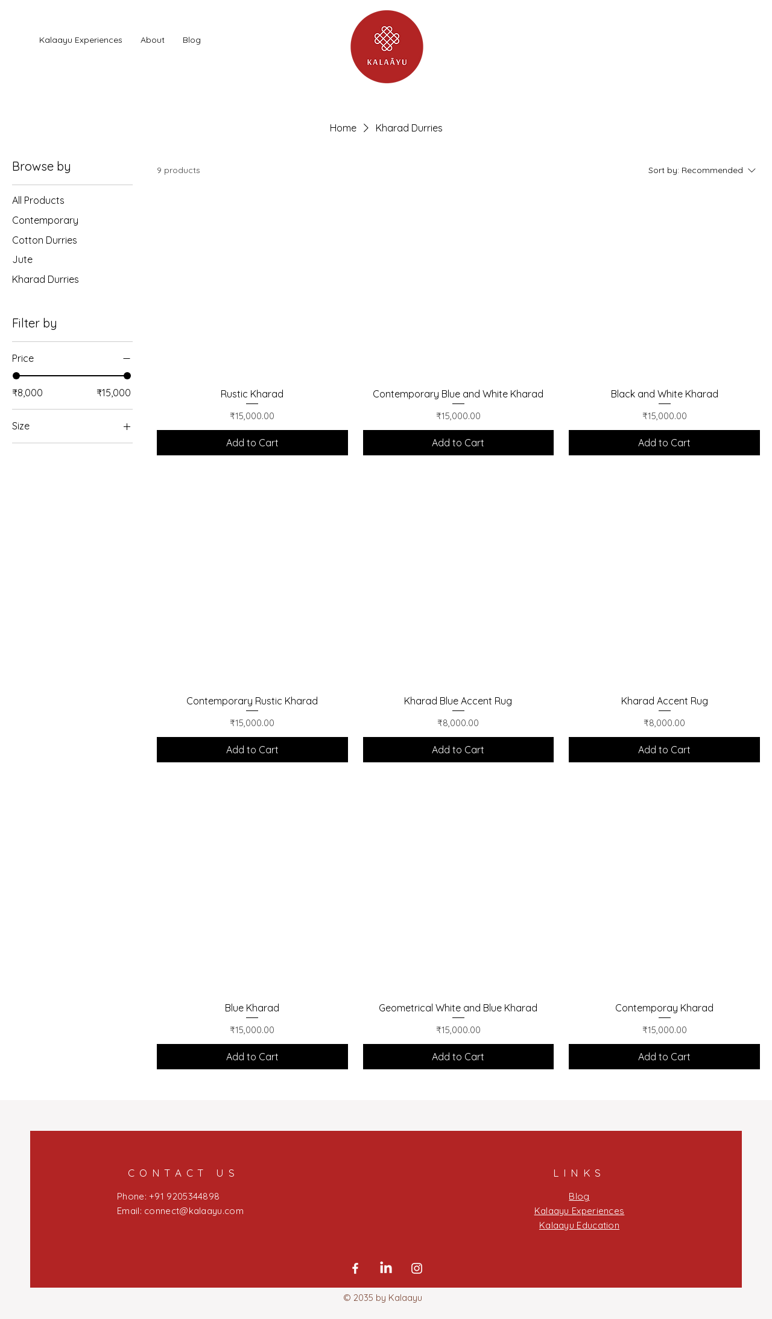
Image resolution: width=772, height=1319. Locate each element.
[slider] (16, 375)
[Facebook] (355, 1268)
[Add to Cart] (252, 442)
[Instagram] (417, 1268)
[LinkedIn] (386, 1268)
